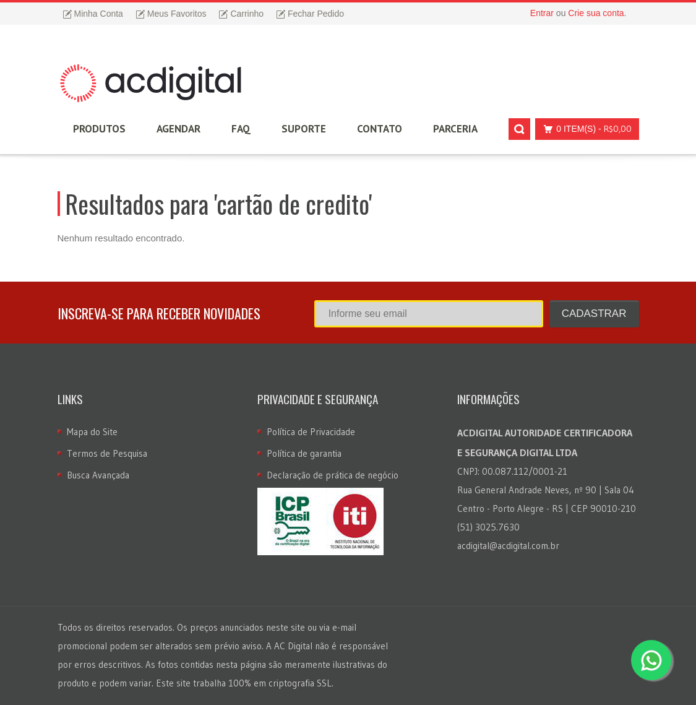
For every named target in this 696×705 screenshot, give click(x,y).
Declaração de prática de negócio (332, 475)
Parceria (455, 129)
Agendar (178, 129)
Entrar (542, 13)
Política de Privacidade (311, 432)
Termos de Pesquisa (107, 453)
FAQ (241, 129)
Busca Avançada (98, 475)
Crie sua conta (596, 13)
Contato (379, 129)
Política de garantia (304, 453)
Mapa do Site (92, 432)
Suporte (303, 129)
